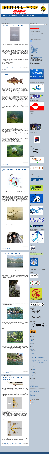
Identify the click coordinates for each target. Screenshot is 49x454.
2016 (32, 342)
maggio (33, 369)
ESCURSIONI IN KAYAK (34, 386)
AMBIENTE (7, 372)
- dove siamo (32, 47)
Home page (15, 447)
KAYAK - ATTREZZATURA (34, 391)
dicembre (33, 350)
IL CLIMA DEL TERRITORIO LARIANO (12, 253)
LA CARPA (5, 74)
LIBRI (6, 69)
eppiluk (32, 402)
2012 (32, 347)
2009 (32, 378)
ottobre (33, 353)
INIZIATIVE (32, 390)
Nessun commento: (18, 67)
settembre (34, 354)
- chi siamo (31, 46)
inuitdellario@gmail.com (37, 57)
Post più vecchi (24, 447)
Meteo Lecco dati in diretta (34, 119)
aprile (33, 370)
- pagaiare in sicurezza (33, 49)
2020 (32, 337)
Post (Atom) (7, 450)
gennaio (33, 375)
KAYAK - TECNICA (8, 444)
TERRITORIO (32, 396)
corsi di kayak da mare (34, 50)
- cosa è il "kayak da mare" (34, 48)
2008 (32, 379)
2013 (32, 346)
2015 (32, 343)
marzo (33, 372)
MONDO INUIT (7, 248)
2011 (32, 349)
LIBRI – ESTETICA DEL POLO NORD (12, 25)
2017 (32, 340)
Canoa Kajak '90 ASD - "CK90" (35, 32)
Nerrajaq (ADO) (33, 400)
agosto (33, 356)
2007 (32, 381)
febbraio (33, 373)
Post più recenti (5, 447)
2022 (32, 336)
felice (32, 403)
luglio (33, 366)
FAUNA (6, 164)
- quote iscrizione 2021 (33, 51)
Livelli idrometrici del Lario (34, 120)
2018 (32, 339)
